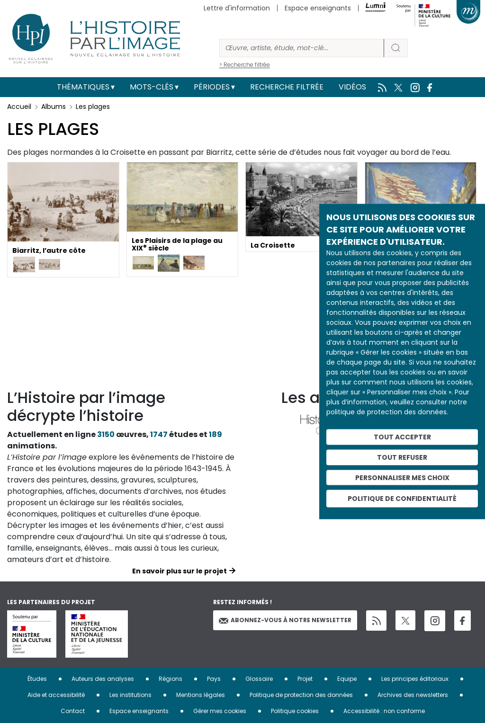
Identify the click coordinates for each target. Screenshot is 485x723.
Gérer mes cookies (219, 711)
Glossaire (259, 679)
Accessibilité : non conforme (384, 711)
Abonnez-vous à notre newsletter (285, 620)
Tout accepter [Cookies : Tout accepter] (402, 437)
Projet (305, 679)
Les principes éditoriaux (415, 679)
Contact (73, 711)
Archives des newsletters (412, 695)
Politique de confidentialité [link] (402, 498)
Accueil (19, 106)
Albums (53, 106)
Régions (170, 679)
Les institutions (130, 695)
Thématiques (83, 86)
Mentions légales (200, 695)
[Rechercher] (301, 48)
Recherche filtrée (286, 86)
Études (37, 679)
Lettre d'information (237, 8)
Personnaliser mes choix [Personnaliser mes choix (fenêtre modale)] (402, 477)
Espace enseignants (318, 8)
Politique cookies (295, 711)
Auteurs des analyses (103, 679)
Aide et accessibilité (56, 695)
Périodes (212, 86)
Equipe (347, 679)
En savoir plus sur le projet (179, 571)
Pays (214, 679)
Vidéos (352, 86)
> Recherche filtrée (244, 65)
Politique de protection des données (301, 695)
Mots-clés (151, 86)
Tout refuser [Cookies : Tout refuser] (402, 457)
